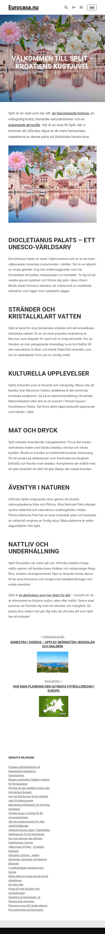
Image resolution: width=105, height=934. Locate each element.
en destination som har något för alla (44, 595)
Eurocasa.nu (23, 7)
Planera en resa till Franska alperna (27, 905)
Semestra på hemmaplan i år (24, 897)
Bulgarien (13, 863)
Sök (91, 7)
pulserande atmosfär (24, 125)
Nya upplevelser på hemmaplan (25, 909)
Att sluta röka (15, 884)
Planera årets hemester (21, 901)
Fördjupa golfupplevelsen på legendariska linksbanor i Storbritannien (24, 771)
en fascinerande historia (70, 113)
